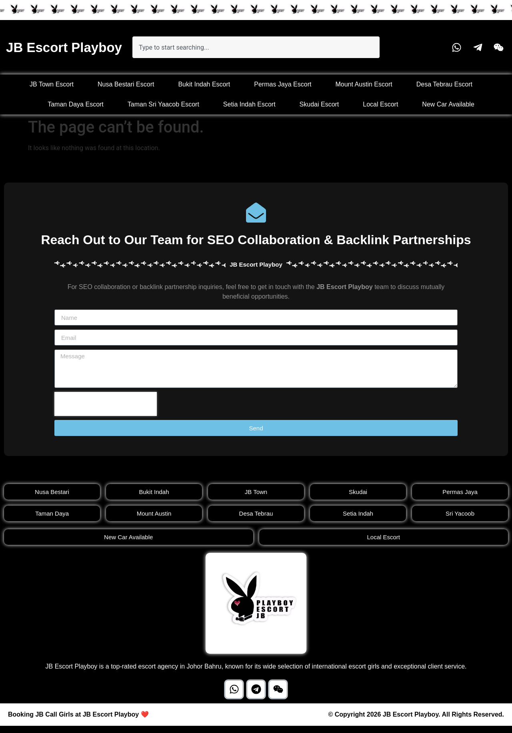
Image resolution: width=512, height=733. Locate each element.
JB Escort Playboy (64, 47)
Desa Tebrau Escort (444, 84)
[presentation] (105, 404)
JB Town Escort (52, 84)
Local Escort (380, 104)
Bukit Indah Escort (204, 84)
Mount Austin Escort (363, 84)
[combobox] (256, 47)
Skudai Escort (319, 104)
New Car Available (448, 104)
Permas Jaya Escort (282, 84)
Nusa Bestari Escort (126, 84)
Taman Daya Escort (76, 104)
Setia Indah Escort (249, 104)
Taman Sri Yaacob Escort (163, 104)
